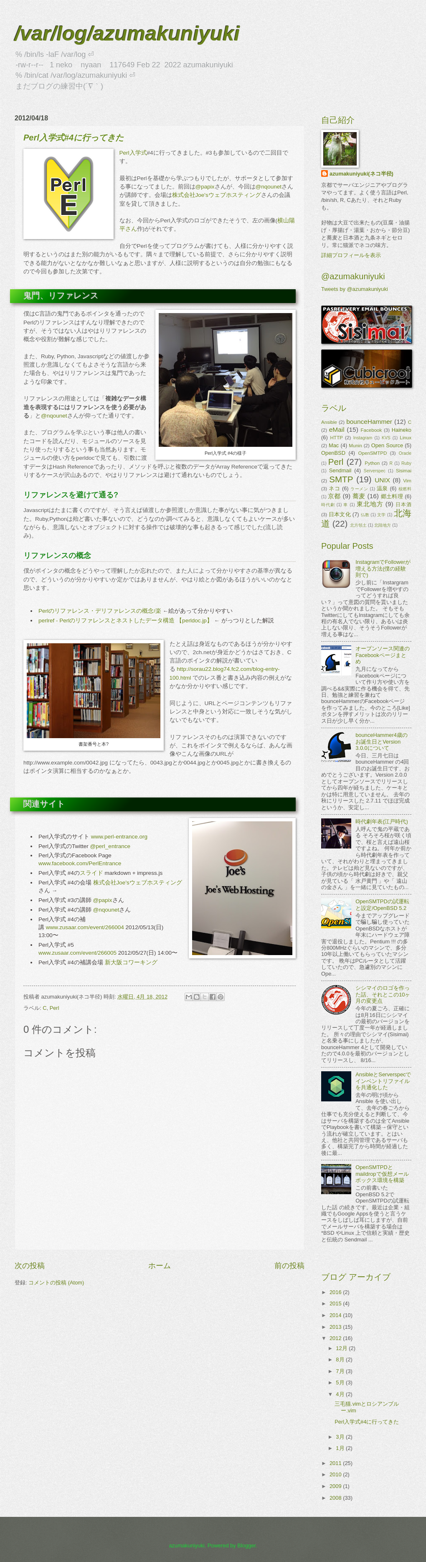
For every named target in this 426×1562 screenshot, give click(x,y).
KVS (386, 438)
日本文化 (340, 514)
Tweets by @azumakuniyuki (354, 289)
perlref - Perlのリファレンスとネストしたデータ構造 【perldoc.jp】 (125, 620)
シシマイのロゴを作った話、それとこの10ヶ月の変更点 (382, 994)
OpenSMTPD (372, 453)
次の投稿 (30, 1265)
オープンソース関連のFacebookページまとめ (382, 655)
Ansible (329, 422)
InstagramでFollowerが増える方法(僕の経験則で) (383, 568)
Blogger (246, 1545)
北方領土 (358, 525)
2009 (336, 1486)
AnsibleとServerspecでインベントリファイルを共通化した (383, 1081)
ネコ (334, 488)
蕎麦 (358, 495)
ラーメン (359, 489)
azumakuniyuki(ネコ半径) (361, 174)
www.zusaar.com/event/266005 (77, 953)
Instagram (363, 438)
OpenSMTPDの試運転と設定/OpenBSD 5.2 (382, 904)
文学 (381, 514)
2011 (336, 1463)
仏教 (365, 514)
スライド (91, 873)
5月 (341, 1382)
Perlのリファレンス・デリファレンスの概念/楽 (99, 611)
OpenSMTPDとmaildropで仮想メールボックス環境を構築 (381, 1173)
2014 (336, 1315)
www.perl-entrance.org (119, 836)
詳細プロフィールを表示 (351, 255)
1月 (341, 1448)
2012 (336, 1338)
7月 (341, 1371)
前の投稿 (289, 1265)
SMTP (341, 479)
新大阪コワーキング (131, 962)
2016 (336, 1292)
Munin (355, 445)
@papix (205, 186)
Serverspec (374, 471)
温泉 (382, 488)
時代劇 (328, 504)
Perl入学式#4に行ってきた (367, 1422)
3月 (341, 1437)
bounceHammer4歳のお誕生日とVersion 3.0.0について (381, 741)
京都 (334, 495)
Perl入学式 (133, 153)
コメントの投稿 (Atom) (56, 1282)
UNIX (382, 480)
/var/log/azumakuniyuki (127, 33)
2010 (336, 1474)
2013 (336, 1327)
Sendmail (340, 470)
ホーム (159, 1265)
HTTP (336, 437)
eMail (337, 429)
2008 (336, 1498)
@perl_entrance (110, 846)
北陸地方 (382, 525)
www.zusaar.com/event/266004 (85, 927)
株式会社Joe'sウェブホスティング (216, 195)
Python (372, 463)
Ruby (406, 463)
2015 (336, 1303)
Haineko (401, 430)
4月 (341, 1394)
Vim (407, 480)
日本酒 (403, 504)
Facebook (371, 430)
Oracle (405, 453)
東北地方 (370, 503)
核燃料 (404, 489)
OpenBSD (333, 453)
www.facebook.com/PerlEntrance (79, 863)
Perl (54, 1008)
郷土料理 (392, 496)
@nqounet (269, 186)
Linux (405, 437)
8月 (341, 1359)
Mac (334, 445)
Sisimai (403, 470)
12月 (342, 1348)
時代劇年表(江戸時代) (381, 821)
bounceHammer (369, 421)
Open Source (387, 445)
